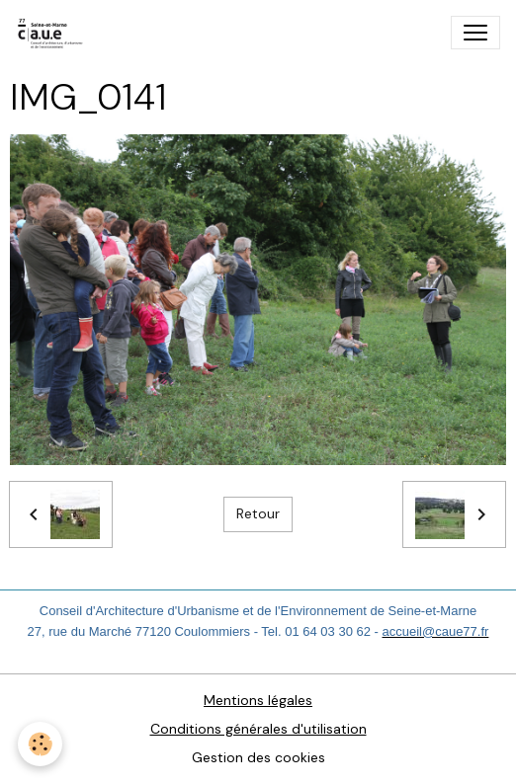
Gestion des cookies (258, 757)
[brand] (55, 32)
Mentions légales (258, 700)
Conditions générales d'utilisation (258, 729)
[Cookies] (40, 744)
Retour (258, 513)
